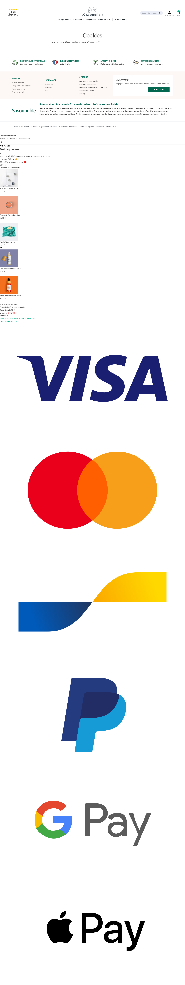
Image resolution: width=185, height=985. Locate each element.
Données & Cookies (21, 127)
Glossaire (100, 127)
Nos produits (64, 19)
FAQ (47, 90)
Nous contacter (18, 89)
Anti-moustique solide (88, 81)
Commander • (8, 321)
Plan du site (111, 127)
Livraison (49, 87)
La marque (78, 19)
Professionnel (18, 92)
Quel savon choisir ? (87, 90)
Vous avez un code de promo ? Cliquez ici (17, 318)
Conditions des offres (68, 127)
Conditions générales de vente (44, 127)
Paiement (49, 84)
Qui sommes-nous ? (87, 84)
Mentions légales (87, 127)
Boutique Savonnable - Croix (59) (93, 87)
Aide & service (104, 19)
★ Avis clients (120, 19)
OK (9, 146)
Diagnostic (91, 19)
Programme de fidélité (21, 86)
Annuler (4, 146)
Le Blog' (82, 93)
